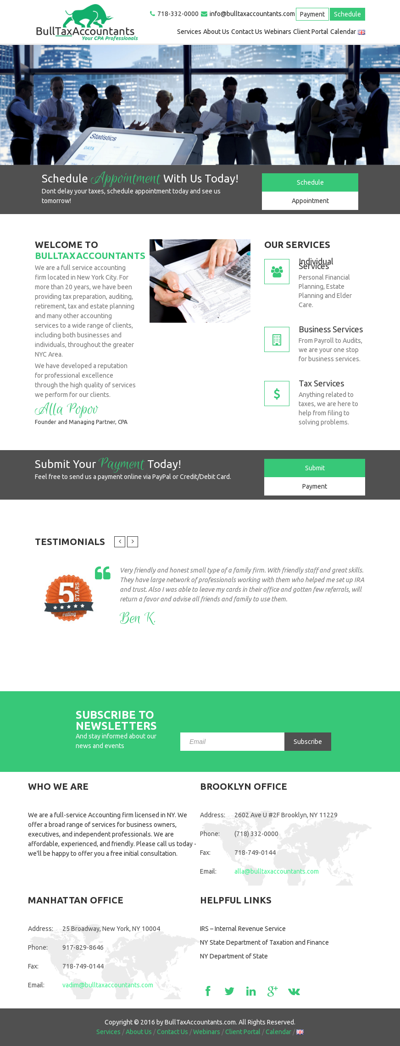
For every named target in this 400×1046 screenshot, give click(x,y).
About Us (216, 31)
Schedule (347, 14)
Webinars (277, 31)
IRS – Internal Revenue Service (243, 928)
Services (189, 31)
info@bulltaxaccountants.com (252, 13)
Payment (312, 14)
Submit (315, 468)
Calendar (343, 31)
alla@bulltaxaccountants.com (276, 871)
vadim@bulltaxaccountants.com (107, 985)
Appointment (310, 200)
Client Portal (310, 31)
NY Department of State (234, 956)
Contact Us (246, 31)
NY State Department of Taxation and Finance (264, 942)
